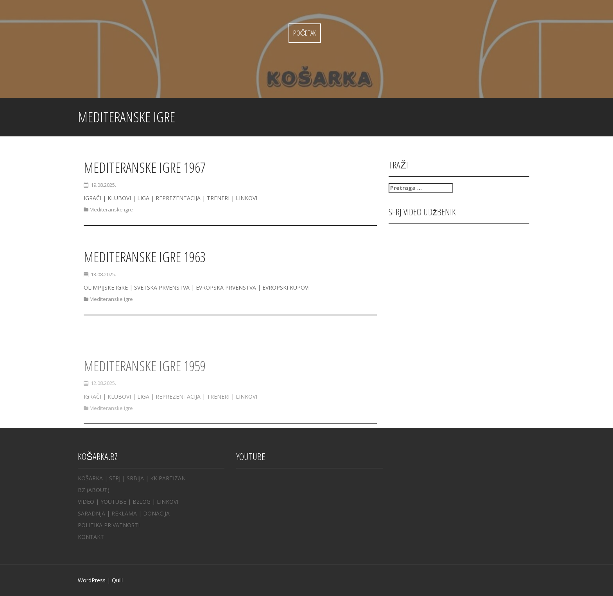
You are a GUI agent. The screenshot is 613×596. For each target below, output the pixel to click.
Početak (304, 33)
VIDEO (86, 501)
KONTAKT (91, 537)
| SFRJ (112, 478)
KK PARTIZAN (168, 478)
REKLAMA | (127, 513)
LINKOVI (167, 501)
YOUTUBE (113, 501)
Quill (117, 580)
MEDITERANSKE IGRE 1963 (145, 257)
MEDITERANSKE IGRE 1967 (145, 167)
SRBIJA (135, 478)
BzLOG (142, 501)
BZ (81, 490)
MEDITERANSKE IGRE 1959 (145, 378)
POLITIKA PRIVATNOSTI (109, 525)
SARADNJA (91, 513)
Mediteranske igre (111, 209)
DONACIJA (156, 513)
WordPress (92, 580)
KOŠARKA (90, 478)
